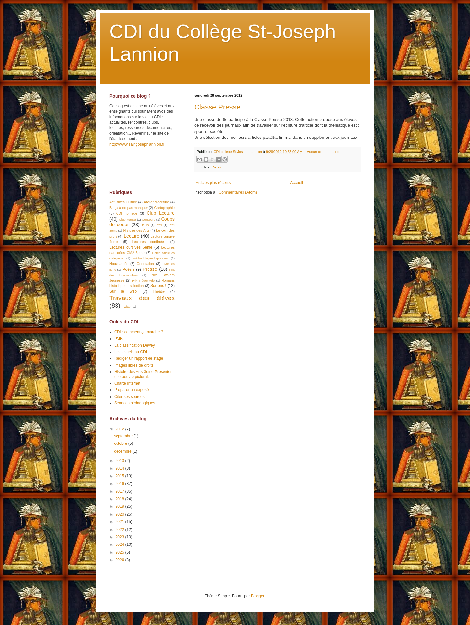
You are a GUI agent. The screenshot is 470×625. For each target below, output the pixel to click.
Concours (148, 219)
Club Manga (127, 219)
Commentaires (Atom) (238, 192)
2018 (120, 499)
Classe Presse (217, 107)
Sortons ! (158, 285)
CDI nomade (126, 213)
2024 (120, 544)
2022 (120, 529)
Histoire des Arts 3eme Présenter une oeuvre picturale (143, 374)
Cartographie (164, 208)
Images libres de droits (134, 365)
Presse (217, 167)
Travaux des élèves (142, 298)
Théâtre (159, 291)
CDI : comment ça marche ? (138, 332)
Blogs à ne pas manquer (128, 208)
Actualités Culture (123, 202)
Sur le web (123, 291)
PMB (118, 338)
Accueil (296, 183)
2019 (120, 506)
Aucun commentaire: (323, 151)
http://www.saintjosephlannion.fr (136, 144)
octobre (121, 443)
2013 (120, 460)
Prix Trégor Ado (143, 280)
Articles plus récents (213, 183)
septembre (123, 436)
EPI (159, 225)
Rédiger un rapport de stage (138, 358)
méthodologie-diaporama (150, 258)
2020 (120, 514)
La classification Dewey (134, 345)
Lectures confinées (148, 242)
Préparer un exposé (131, 389)
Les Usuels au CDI (130, 352)
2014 (120, 468)
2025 (120, 552)
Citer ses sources (129, 396)
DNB (145, 225)
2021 (120, 521)
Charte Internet (127, 383)
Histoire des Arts (136, 230)
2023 (120, 537)
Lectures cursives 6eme (130, 247)
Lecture (131, 236)
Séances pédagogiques (134, 403)
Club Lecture (161, 213)
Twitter (126, 306)
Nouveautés (118, 264)
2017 (120, 491)
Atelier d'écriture (156, 202)
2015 (120, 476)
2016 (120, 483)
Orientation (145, 264)
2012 (120, 429)
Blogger (257, 596)
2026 (120, 560)
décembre (123, 451)
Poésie (129, 269)
